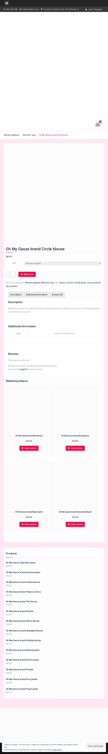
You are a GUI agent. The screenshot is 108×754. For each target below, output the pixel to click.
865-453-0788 (11, 9)
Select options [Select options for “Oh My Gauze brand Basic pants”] (30, 524)
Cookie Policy (56, 750)
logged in (24, 369)
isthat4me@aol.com (31, 9)
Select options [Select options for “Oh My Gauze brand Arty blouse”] (77, 448)
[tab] (15, 295)
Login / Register (95, 9)
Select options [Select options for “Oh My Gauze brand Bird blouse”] (30, 448)
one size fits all (93, 283)
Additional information (36, 295)
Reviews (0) (57, 295)
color (14, 263)
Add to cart (28, 274)
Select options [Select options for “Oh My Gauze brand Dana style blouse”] (77, 524)
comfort (70, 283)
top (7, 286)
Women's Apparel (11, 135)
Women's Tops (29, 135)
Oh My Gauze (80, 283)
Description (15, 295)
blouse (63, 283)
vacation (13, 286)
